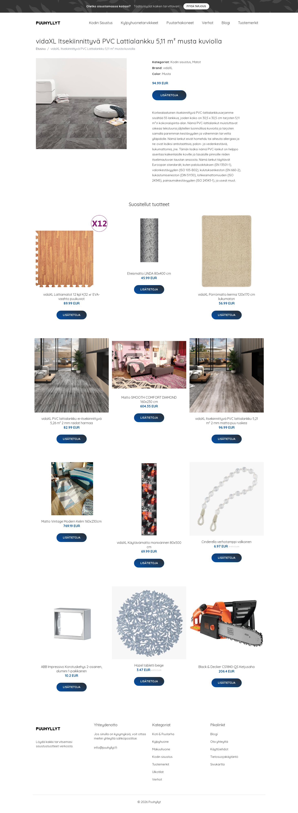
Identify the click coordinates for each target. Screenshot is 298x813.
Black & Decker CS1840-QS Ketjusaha (226, 671)
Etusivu (41, 53)
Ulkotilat (158, 776)
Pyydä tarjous (196, 6)
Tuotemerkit (248, 24)
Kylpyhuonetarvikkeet (139, 24)
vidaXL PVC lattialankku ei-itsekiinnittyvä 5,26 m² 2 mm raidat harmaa (71, 425)
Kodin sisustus (181, 66)
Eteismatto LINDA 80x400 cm (149, 277)
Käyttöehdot (219, 753)
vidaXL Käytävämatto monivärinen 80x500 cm (149, 549)
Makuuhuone (161, 753)
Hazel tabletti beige (149, 669)
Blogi (226, 24)
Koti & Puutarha (163, 738)
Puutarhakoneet (180, 24)
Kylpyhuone (160, 746)
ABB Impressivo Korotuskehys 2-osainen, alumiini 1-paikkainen (71, 673)
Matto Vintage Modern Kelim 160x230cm (71, 525)
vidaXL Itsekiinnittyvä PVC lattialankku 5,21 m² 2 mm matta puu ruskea (226, 425)
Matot (196, 66)
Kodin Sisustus (101, 24)
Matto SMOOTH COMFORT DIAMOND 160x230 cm (149, 403)
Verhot (207, 24)
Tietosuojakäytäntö (224, 761)
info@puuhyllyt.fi (105, 752)
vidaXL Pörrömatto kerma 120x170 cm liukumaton (226, 301)
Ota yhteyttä (219, 746)
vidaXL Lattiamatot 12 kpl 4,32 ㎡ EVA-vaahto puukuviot (71, 301)
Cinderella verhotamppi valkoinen (226, 546)
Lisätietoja (169, 99)
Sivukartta (217, 768)
